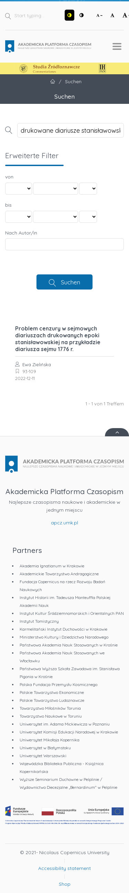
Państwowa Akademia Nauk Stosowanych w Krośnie (69, 644)
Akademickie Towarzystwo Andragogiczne (59, 573)
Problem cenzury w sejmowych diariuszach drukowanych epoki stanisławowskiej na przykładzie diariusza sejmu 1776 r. (57, 338)
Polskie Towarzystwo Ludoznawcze (52, 700)
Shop (65, 884)
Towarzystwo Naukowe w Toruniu (51, 716)
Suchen (70, 282)
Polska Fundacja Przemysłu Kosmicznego (58, 684)
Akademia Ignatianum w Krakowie (52, 565)
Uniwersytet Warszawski (43, 755)
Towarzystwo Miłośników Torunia (50, 708)
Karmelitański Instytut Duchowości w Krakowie (63, 629)
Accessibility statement (64, 868)
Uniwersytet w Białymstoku (45, 747)
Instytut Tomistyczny (39, 621)
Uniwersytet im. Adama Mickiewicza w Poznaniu (65, 724)
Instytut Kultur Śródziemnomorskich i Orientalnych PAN (72, 613)
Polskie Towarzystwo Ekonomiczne (52, 692)
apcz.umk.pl (64, 523)
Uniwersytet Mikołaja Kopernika (49, 739)
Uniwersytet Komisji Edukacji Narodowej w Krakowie (69, 731)
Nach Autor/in (21, 233)
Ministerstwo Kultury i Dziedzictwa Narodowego (64, 637)
